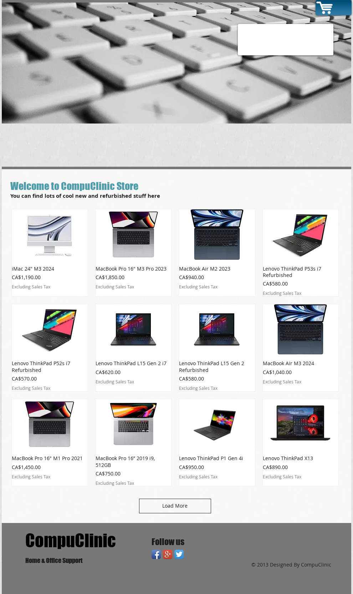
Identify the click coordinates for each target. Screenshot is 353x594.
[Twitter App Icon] (179, 554)
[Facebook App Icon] (156, 554)
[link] (341, 5)
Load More (175, 505)
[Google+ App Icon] (167, 554)
